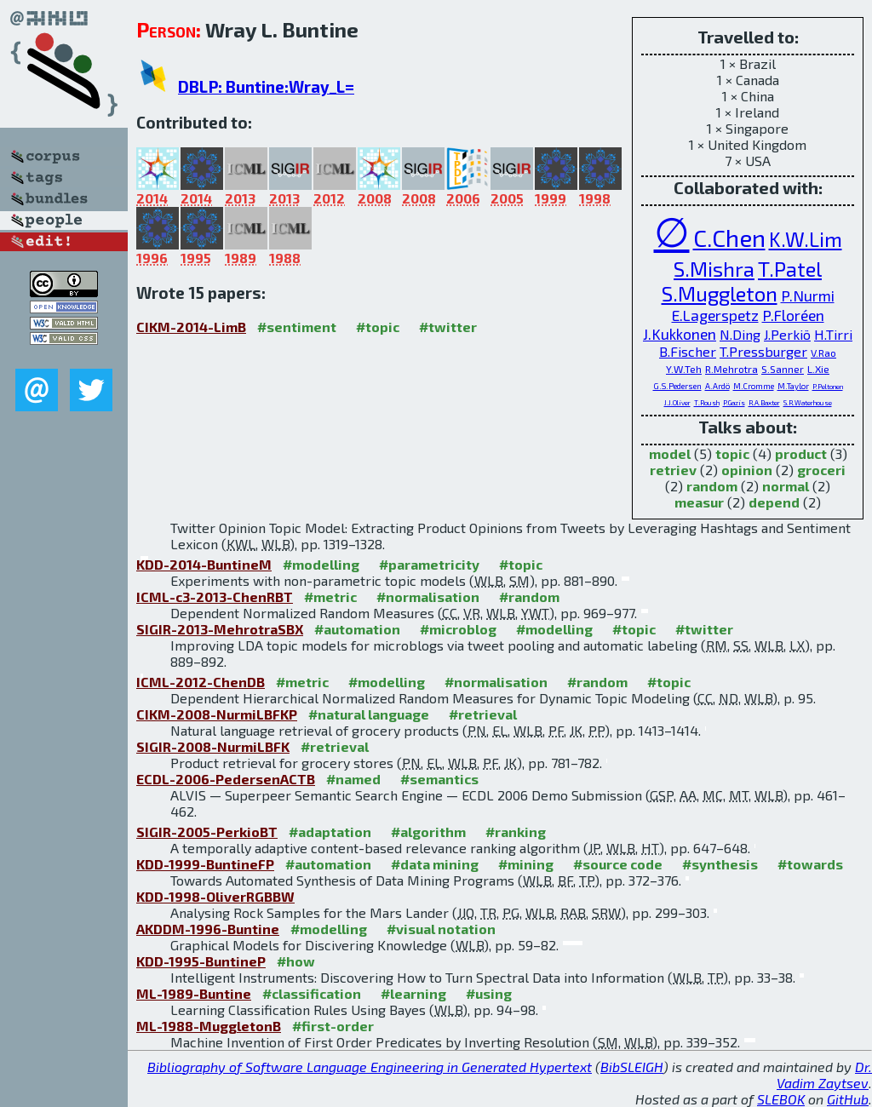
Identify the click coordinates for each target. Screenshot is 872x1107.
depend (774, 502)
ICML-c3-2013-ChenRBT (214, 596)
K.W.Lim (805, 239)
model (670, 453)
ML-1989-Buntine (193, 993)
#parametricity (429, 564)
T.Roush (707, 403)
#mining (526, 864)
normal (785, 486)
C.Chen (729, 237)
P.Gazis (734, 403)
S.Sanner (782, 369)
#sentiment (296, 326)
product (801, 453)
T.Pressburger (763, 351)
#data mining (435, 864)
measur (699, 502)
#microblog (458, 629)
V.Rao (823, 352)
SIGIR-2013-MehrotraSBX (219, 629)
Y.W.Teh (684, 369)
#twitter (448, 326)
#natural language (368, 714)
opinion (746, 470)
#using (489, 993)
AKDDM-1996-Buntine (207, 929)
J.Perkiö (787, 334)
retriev (673, 470)
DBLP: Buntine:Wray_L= (266, 86)
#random (529, 596)
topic (732, 453)
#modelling (321, 564)
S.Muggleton (719, 293)
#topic (377, 326)
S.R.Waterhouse (807, 403)
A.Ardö (717, 386)
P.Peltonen (827, 386)
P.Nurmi (808, 295)
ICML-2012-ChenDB (200, 682)
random (711, 486)
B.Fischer (687, 351)
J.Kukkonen (679, 333)
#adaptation (330, 831)
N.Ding (740, 334)
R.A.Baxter (764, 403)
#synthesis (720, 864)
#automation (357, 629)
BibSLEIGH (631, 1066)
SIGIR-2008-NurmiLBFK (213, 746)
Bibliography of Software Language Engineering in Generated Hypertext (369, 1066)
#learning (413, 993)
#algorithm (428, 831)
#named (353, 779)
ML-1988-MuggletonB (208, 1026)
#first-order (333, 1026)
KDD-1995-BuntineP (201, 961)
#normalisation (427, 596)
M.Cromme (753, 386)
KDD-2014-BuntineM (204, 564)
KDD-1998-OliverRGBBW (215, 896)
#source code (618, 864)
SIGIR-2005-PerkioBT (207, 831)
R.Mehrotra (731, 369)
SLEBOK (781, 1099)
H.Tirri (833, 334)
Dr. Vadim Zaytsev (824, 1074)
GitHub (848, 1099)
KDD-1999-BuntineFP (205, 864)
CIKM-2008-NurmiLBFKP (216, 714)
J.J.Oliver (677, 403)
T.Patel (790, 268)
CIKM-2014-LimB (191, 326)
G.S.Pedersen (677, 386)
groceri (821, 470)
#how (296, 961)
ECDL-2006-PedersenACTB (225, 779)
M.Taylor (793, 386)
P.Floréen (793, 315)
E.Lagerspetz (715, 315)
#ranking (515, 831)
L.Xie (818, 369)
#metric (330, 596)
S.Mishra (714, 268)
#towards (810, 864)
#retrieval (483, 714)
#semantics (439, 779)
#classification (311, 993)
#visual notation (441, 929)
